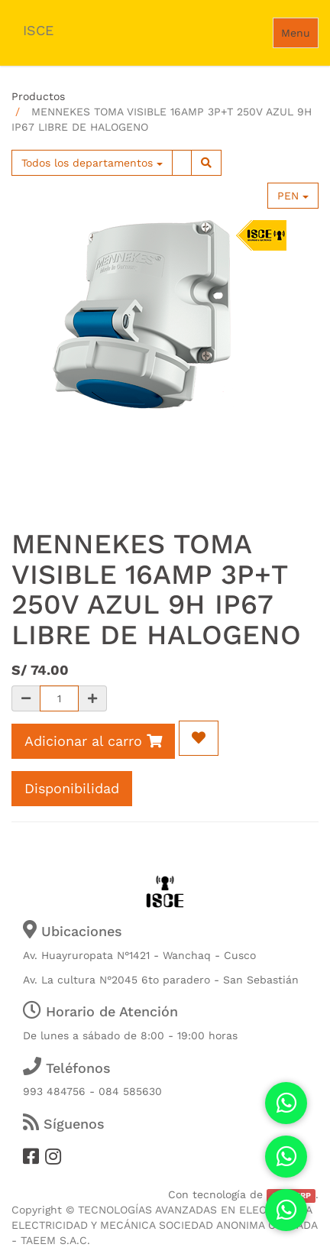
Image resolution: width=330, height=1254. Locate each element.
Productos (38, 96)
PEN (293, 196)
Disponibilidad (71, 788)
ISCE (38, 30)
